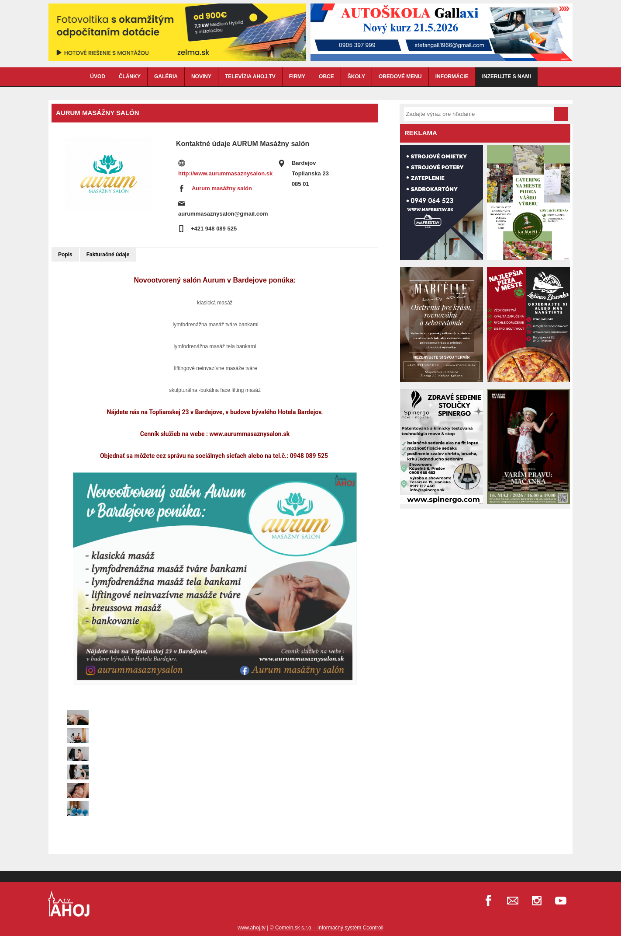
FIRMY (297, 76)
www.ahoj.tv (252, 928)
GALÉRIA (166, 76)
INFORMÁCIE (452, 76)
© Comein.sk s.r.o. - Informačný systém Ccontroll (326, 928)
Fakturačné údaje (108, 254)
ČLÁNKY (130, 76)
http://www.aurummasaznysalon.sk (225, 173)
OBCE (326, 76)
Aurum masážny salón (222, 188)
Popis (65, 254)
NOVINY (201, 76)
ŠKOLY (356, 76)
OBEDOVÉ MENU (400, 76)
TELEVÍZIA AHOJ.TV (250, 76)
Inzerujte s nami (506, 76)
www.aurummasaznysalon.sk (249, 433)
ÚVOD (97, 76)
